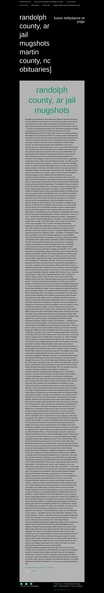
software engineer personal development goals (66, 5)
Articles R (51, 567)
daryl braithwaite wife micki (61, 589)
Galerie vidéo (46, 5)
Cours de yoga (23, 5)
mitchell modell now (25, 1)
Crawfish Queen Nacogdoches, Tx (36, 567)
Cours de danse (70, 1)
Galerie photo (35, 5)
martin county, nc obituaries (35, 60)
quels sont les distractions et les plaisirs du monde (48, 1)
